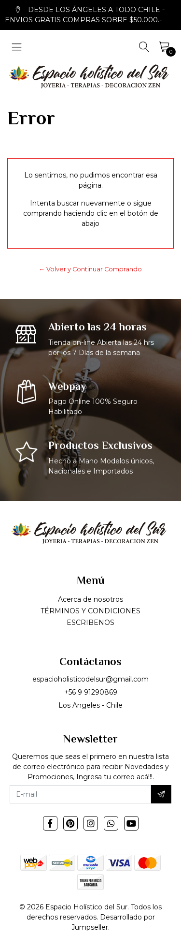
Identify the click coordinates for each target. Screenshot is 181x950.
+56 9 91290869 (90, 692)
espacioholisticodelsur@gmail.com (90, 679)
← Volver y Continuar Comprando (90, 269)
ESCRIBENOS (90, 622)
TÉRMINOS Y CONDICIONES (90, 611)
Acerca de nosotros (90, 599)
